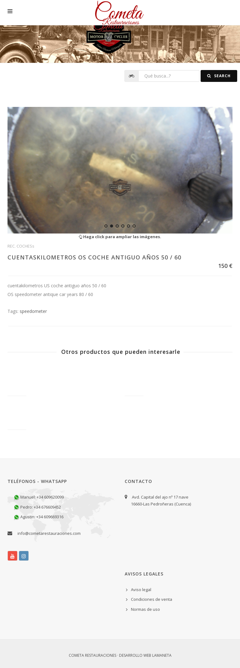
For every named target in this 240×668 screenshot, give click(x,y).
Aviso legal (141, 589)
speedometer (33, 311)
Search (219, 75)
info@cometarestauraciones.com (49, 533)
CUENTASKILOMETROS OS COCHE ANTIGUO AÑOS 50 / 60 (94, 257)
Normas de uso (145, 609)
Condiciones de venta (151, 599)
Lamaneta (162, 655)
